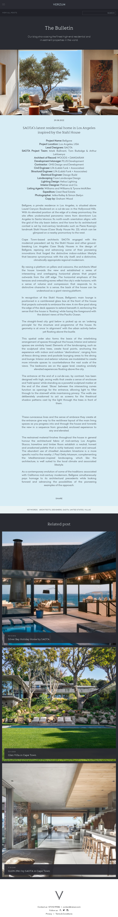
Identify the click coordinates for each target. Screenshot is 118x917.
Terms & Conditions (63, 914)
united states (77, 510)
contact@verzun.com (72, 907)
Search (111, 13)
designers (57, 510)
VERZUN (59, 5)
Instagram (68, 910)
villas (88, 510)
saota (66, 510)
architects (45, 510)
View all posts (9, 13)
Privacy (49, 914)
